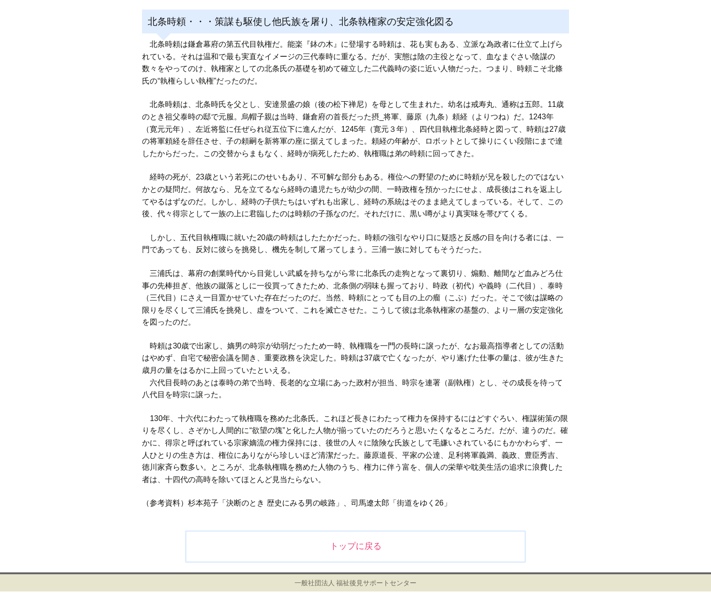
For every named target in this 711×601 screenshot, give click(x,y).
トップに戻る (356, 546)
